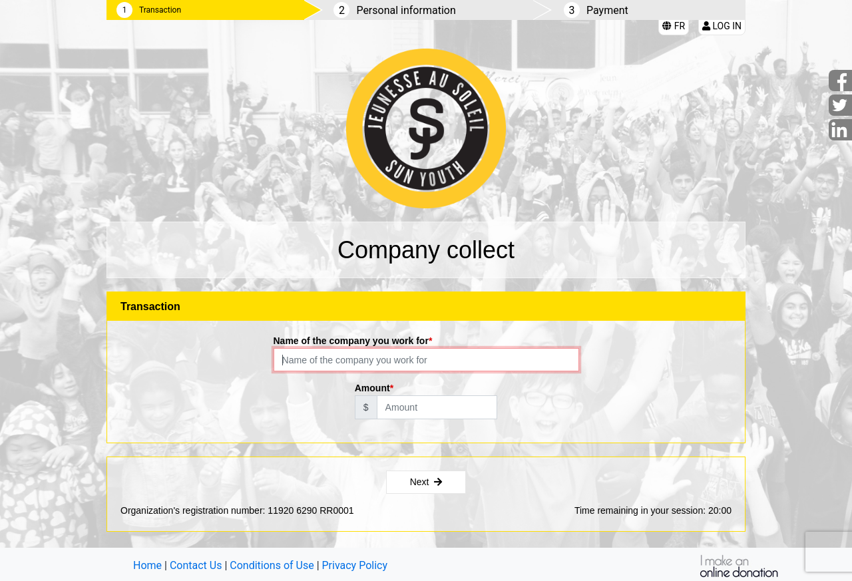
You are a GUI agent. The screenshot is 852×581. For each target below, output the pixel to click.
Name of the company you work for (351, 340)
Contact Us (196, 565)
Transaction (160, 10)
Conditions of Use (272, 565)
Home (147, 565)
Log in (722, 26)
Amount (372, 388)
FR (673, 26)
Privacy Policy (355, 565)
